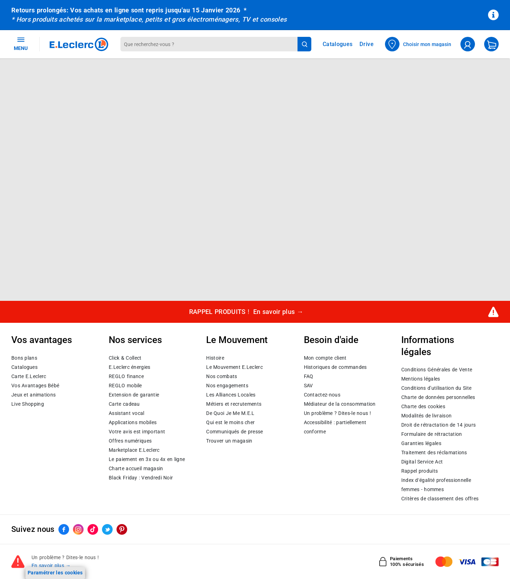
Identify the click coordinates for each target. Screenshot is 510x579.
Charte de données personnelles (438, 397)
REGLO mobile (125, 385)
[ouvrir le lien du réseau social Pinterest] (122, 529)
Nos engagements (227, 385)
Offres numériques (130, 440)
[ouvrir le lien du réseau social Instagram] (78, 529)
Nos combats (221, 376)
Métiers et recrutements (233, 403)
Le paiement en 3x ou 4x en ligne (147, 459)
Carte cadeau (124, 403)
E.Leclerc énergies (129, 367)
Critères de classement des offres (440, 498)
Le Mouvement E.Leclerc (234, 367)
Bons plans (24, 357)
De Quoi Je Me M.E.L (230, 413)
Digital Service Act (422, 462)
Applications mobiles (133, 422)
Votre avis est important (137, 431)
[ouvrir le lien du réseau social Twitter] (107, 529)
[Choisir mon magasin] (418, 44)
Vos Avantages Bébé (35, 385)
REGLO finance (126, 376)
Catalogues (24, 367)
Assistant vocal (126, 413)
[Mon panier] (491, 44)
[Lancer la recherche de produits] (304, 44)
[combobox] (209, 44)
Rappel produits (419, 471)
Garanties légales (421, 443)
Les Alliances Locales (230, 394)
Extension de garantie (134, 394)
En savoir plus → (51, 565)
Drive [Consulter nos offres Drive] (366, 44)
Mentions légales (420, 379)
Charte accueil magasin (136, 468)
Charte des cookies (423, 406)
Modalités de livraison (426, 415)
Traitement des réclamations (434, 452)
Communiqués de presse (234, 431)
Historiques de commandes (335, 367)
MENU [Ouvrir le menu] (21, 43)
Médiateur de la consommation (340, 403)
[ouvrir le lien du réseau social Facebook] (63, 529)
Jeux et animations (33, 394)
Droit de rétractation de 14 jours (438, 425)
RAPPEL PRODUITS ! (246, 311)
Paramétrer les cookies (55, 572)
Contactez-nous (322, 394)
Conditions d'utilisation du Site (436, 388)
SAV (308, 385)
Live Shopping (27, 403)
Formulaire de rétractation (431, 434)
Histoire (215, 357)
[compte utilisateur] (467, 44)
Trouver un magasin (229, 440)
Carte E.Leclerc (28, 376)
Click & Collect (125, 357)
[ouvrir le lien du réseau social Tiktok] (92, 529)
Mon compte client (325, 357)
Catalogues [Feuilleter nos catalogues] (337, 44)
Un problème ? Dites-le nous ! (337, 413)
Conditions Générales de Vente (436, 369)
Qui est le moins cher (230, 422)
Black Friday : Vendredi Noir (141, 477)
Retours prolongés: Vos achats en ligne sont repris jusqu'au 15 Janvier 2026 (125, 10)
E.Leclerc (134, 449)
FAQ (308, 376)
